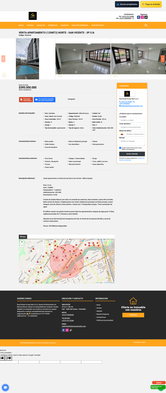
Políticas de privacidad (105, 320)
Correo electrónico (125, 124)
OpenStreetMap (109, 282)
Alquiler (41, 25)
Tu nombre (123, 117)
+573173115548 (128, 16)
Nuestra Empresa (80, 25)
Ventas (30, 25)
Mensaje (122, 138)
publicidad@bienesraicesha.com (132, 106)
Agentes (65, 25)
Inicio (21, 25)
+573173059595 (125, 18)
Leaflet (97, 282)
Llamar (159, 383)
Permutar (52, 25)
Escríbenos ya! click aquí (156, 387)
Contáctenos (97, 25)
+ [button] (22, 242)
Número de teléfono (125, 131)
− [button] (22, 245)
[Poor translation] (8, 358)
